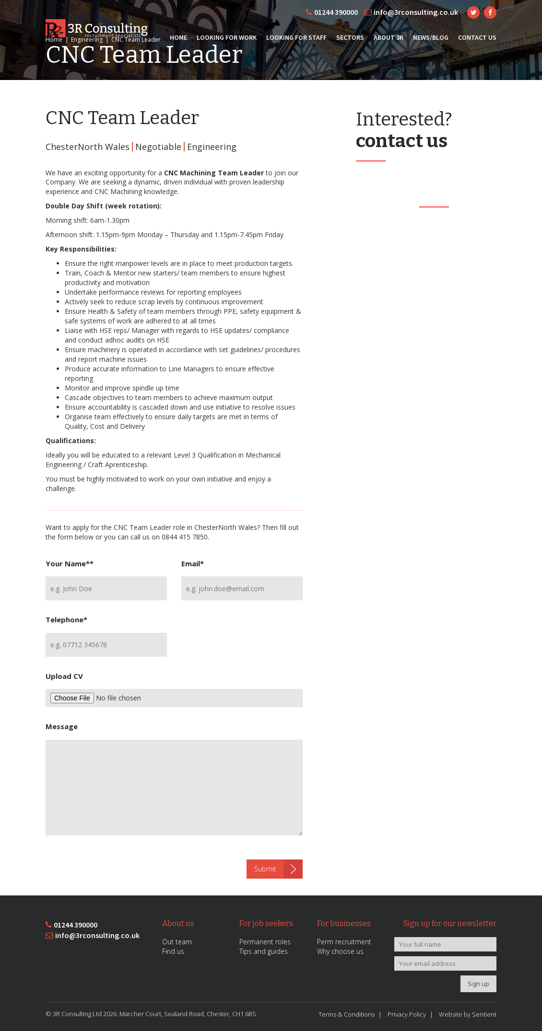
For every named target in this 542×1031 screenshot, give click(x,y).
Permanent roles (265, 941)
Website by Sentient (467, 1014)
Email (192, 563)
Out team (177, 941)
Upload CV (64, 676)
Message (62, 726)
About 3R (388, 37)
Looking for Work (227, 37)
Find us (173, 951)
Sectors (350, 37)
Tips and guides (263, 951)
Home (178, 37)
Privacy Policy (407, 1014)
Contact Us (477, 37)
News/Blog (430, 37)
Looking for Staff (296, 37)
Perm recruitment (344, 941)
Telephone (66, 619)
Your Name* (70, 563)
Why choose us (340, 951)
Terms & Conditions (346, 1014)
